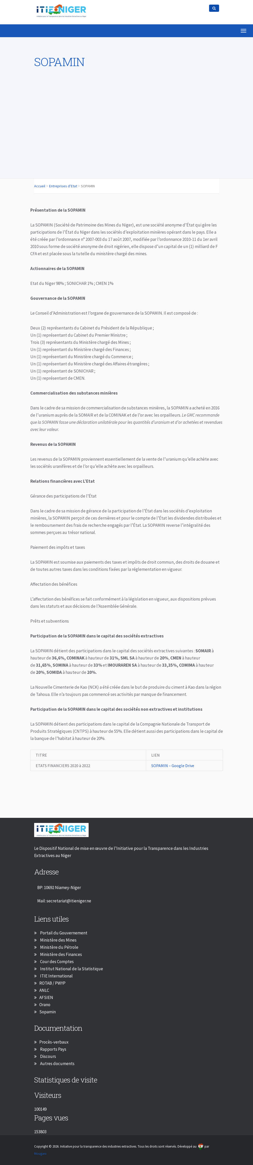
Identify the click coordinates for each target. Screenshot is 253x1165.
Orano (44, 1004)
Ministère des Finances (60, 954)
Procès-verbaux (54, 1042)
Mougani (40, 1153)
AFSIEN (46, 997)
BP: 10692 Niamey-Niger (59, 887)
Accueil (39, 186)
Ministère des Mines (58, 940)
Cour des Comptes (56, 961)
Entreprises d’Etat (63, 186)
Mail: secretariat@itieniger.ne (64, 901)
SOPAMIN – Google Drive (174, 765)
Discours (47, 1056)
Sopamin (47, 1012)
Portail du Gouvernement (63, 933)
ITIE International (56, 976)
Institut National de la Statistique (71, 969)
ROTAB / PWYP (52, 983)
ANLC (44, 990)
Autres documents (56, 1063)
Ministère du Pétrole (58, 947)
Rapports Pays (52, 1049)
